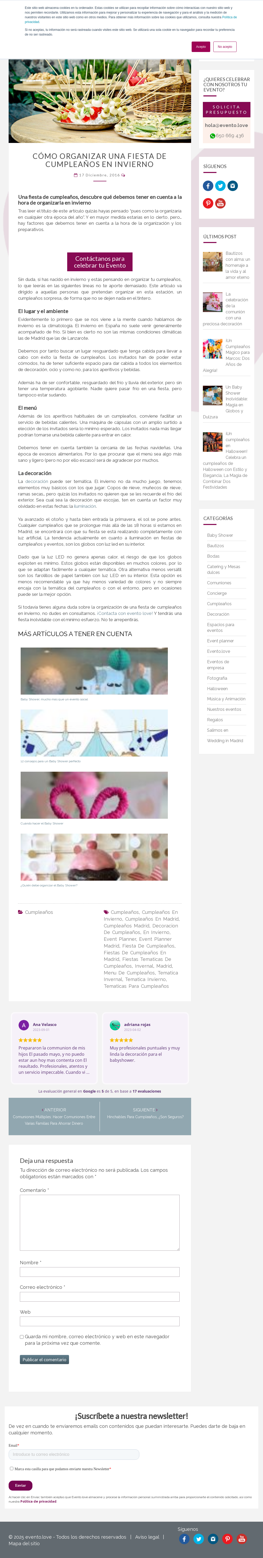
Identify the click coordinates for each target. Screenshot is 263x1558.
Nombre (31, 1262)
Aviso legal (147, 1537)
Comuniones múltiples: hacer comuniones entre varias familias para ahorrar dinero (54, 1117)
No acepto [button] (225, 47)
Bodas (213, 556)
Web (25, 1312)
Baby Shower (220, 535)
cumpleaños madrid (126, 925)
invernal (144, 966)
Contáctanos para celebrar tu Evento (100, 262)
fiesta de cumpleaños (148, 946)
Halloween (217, 688)
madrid (164, 966)
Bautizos (215, 545)
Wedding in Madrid (225, 740)
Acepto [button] (201, 47)
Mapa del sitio (24, 1543)
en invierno (156, 932)
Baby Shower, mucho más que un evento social (54, 699)
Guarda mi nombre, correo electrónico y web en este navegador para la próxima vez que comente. (97, 1340)
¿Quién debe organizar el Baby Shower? (49, 885)
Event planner (220, 640)
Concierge (217, 593)
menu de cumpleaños (129, 973)
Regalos (215, 719)
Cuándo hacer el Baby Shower (42, 823)
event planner (120, 939)
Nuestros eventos (224, 709)
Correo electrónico (42, 1287)
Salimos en (217, 730)
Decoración (218, 614)
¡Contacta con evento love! (125, 613)
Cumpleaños (39, 912)
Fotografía (217, 678)
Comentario (34, 1190)
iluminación (85, 506)
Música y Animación (226, 698)
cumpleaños (125, 912)
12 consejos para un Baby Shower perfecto (51, 761)
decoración (37, 481)
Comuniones (219, 582)
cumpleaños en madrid (152, 919)
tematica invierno (145, 979)
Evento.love (218, 651)
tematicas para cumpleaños (136, 986)
